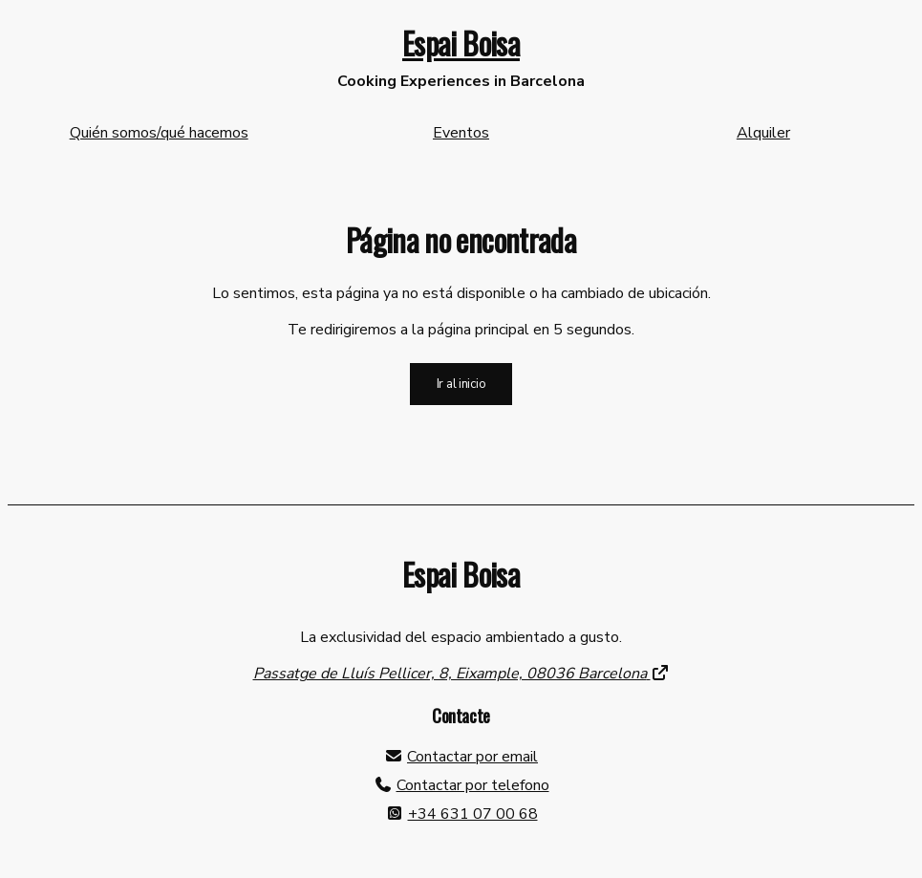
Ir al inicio (461, 384)
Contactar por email (472, 756)
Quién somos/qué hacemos (159, 132)
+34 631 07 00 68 (473, 813)
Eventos (461, 132)
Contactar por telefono (473, 785)
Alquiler (763, 132)
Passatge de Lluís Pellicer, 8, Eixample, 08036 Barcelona (461, 673)
